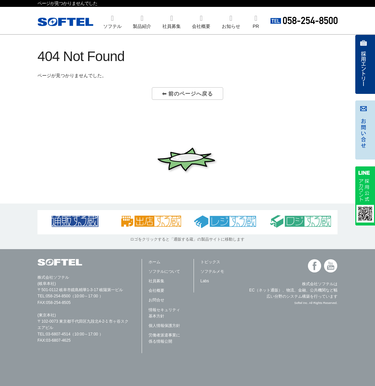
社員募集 (156, 281)
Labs (204, 281)
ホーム (154, 262)
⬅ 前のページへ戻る (187, 93)
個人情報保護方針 (164, 325)
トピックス (210, 262)
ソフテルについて (164, 271)
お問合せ (156, 300)
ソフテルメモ (212, 271)
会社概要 (156, 290)
